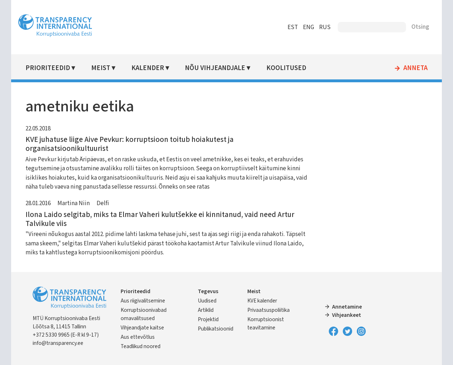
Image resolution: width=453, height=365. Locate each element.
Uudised (207, 300)
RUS (325, 27)
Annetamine (347, 306)
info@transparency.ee (58, 343)
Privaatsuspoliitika (268, 310)
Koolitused (286, 68)
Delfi (103, 203)
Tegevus (208, 291)
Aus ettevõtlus (138, 337)
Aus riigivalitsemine (143, 300)
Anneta (415, 68)
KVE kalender (262, 300)
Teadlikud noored (140, 346)
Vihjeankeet (346, 315)
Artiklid (206, 310)
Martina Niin (73, 203)
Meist (100, 68)
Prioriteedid (47, 68)
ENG (308, 27)
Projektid (208, 319)
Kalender (147, 68)
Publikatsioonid (215, 328)
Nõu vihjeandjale (215, 68)
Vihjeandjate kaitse (142, 327)
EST (293, 27)
